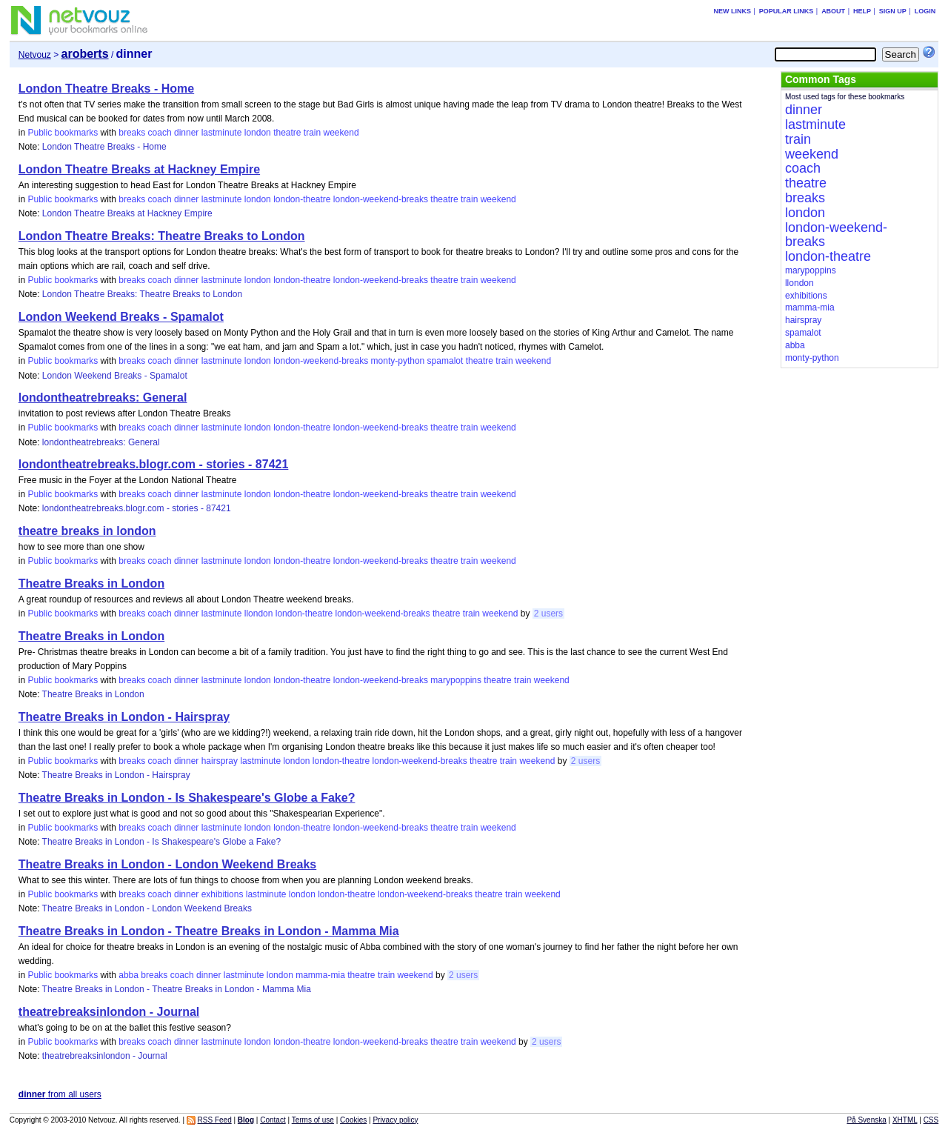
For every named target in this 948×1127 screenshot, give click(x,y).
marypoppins (455, 680)
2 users (548, 613)
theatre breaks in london (87, 531)
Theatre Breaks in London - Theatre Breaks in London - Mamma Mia (209, 931)
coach (160, 132)
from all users (60, 1094)
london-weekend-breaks (380, 199)
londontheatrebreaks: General (103, 397)
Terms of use (313, 1120)
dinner (186, 132)
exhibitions (222, 894)
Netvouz (35, 55)
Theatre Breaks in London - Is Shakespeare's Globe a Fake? (187, 797)
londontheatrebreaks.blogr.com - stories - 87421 (154, 464)
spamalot (445, 361)
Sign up (893, 11)
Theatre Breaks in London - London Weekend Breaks (167, 864)
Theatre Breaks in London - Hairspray (124, 717)
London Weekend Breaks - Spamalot (121, 316)
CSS (931, 1120)
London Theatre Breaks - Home (106, 88)
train (312, 132)
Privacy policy (395, 1120)
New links (732, 11)
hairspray (219, 761)
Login (925, 11)
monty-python (398, 361)
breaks (131, 132)
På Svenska (866, 1120)
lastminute (221, 132)
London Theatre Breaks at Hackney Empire (139, 169)
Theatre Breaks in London (91, 583)
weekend (341, 132)
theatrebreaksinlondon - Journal (109, 1011)
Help (862, 11)
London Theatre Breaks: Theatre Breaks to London (162, 236)
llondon (258, 613)
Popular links (786, 11)
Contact (272, 1120)
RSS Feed (215, 1120)
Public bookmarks (62, 132)
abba (128, 975)
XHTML (905, 1120)
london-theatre (301, 199)
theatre (287, 132)
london (257, 132)
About (833, 11)
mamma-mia (320, 975)
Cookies (353, 1120)
